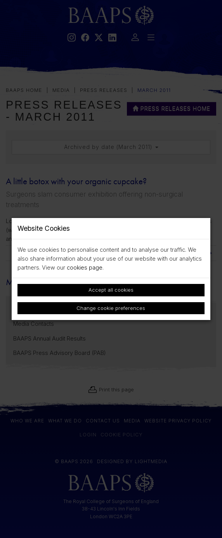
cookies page (84, 267)
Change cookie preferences (110, 308)
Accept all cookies (111, 290)
